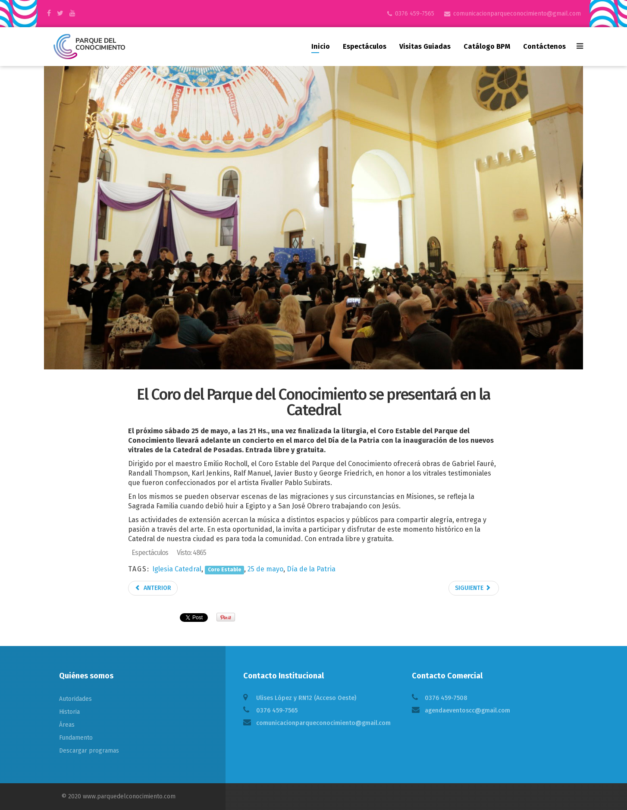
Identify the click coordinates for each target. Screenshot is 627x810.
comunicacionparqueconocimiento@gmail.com (517, 13)
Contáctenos (544, 46)
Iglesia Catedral (176, 569)
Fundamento (76, 737)
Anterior (153, 588)
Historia (69, 711)
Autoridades (75, 699)
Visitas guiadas (425, 46)
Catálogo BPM (487, 46)
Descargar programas (89, 750)
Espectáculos (364, 46)
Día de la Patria (311, 569)
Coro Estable (224, 570)
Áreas (67, 724)
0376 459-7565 (414, 13)
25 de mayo (265, 569)
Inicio (320, 46)
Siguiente (473, 588)
